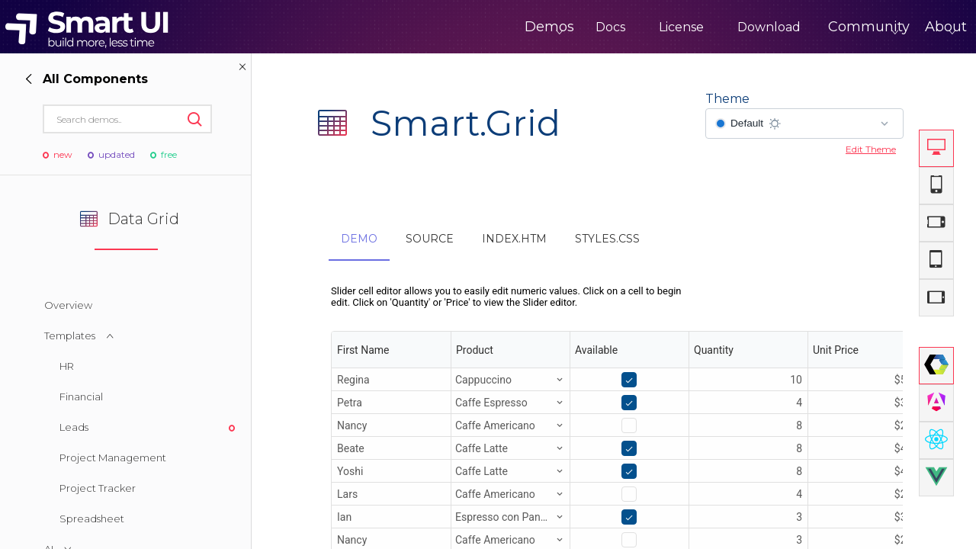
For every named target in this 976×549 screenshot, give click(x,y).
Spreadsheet (91, 518)
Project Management (112, 457)
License (618, 27)
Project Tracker (97, 488)
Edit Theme (871, 149)
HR (66, 366)
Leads (73, 427)
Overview (68, 305)
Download (705, 27)
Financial (81, 396)
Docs (547, 27)
